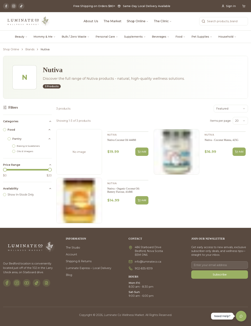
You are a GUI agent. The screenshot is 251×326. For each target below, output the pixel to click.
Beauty (21, 36)
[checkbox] (4, 129)
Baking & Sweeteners (28, 145)
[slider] (5, 170)
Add (142, 151)
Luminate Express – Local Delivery (88, 268)
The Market (112, 21)
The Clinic (163, 21)
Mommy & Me (44, 36)
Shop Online (137, 21)
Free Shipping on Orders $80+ (94, 6)
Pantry (17, 139)
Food (180, 36)
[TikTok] (21, 6)
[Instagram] (14, 6)
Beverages (160, 36)
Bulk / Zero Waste (75, 36)
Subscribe (220, 274)
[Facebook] (6, 6)
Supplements (135, 36)
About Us (91, 21)
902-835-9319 (144, 268)
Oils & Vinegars (25, 151)
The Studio (73, 247)
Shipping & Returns (79, 261)
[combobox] (231, 108)
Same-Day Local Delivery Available (146, 6)
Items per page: (220, 120)
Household (227, 36)
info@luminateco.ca (148, 261)
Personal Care (107, 36)
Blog (69, 275)
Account (71, 254)
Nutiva (112, 134)
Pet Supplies (201, 36)
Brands (29, 49)
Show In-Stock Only (21, 194)
